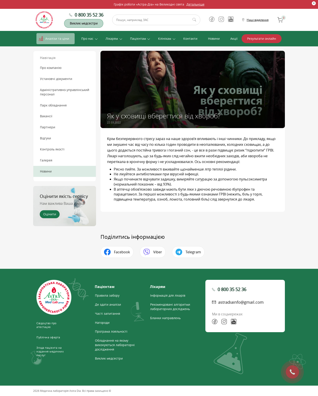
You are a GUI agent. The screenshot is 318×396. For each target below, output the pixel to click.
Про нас (87, 38)
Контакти (190, 38)
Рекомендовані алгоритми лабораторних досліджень (170, 306)
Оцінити (49, 214)
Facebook (122, 252)
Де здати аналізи (108, 304)
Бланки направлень (165, 318)
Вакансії (46, 116)
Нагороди (102, 322)
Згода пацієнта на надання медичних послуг (50, 351)
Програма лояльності (111, 331)
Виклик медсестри (84, 23)
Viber (157, 252)
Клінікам (164, 38)
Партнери (47, 127)
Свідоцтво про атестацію (46, 325)
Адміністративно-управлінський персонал (64, 92)
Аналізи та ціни (57, 38)
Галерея (46, 160)
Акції (234, 38)
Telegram (193, 252)
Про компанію (51, 68)
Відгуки (45, 138)
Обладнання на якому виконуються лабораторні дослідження (115, 344)
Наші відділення (258, 20)
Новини (214, 38)
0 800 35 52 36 (89, 15)
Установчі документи (56, 79)
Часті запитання (107, 313)
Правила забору (107, 295)
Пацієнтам (138, 38)
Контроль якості (52, 149)
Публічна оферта (48, 337)
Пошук (194, 20)
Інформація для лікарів (167, 295)
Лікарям (112, 38)
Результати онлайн (261, 38)
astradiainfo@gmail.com (241, 302)
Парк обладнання (53, 105)
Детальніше (195, 4)
